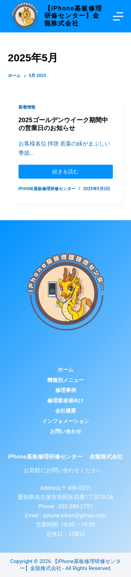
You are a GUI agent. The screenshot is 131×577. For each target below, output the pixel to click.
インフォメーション (65, 421)
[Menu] (118, 16)
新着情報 (27, 107)
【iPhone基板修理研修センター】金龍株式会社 (73, 16)
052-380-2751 (75, 506)
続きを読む (65, 170)
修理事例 (65, 390)
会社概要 (65, 411)
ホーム (65, 370)
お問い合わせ (65, 431)
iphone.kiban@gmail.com (74, 515)
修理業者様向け (65, 401)
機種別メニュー (65, 380)
